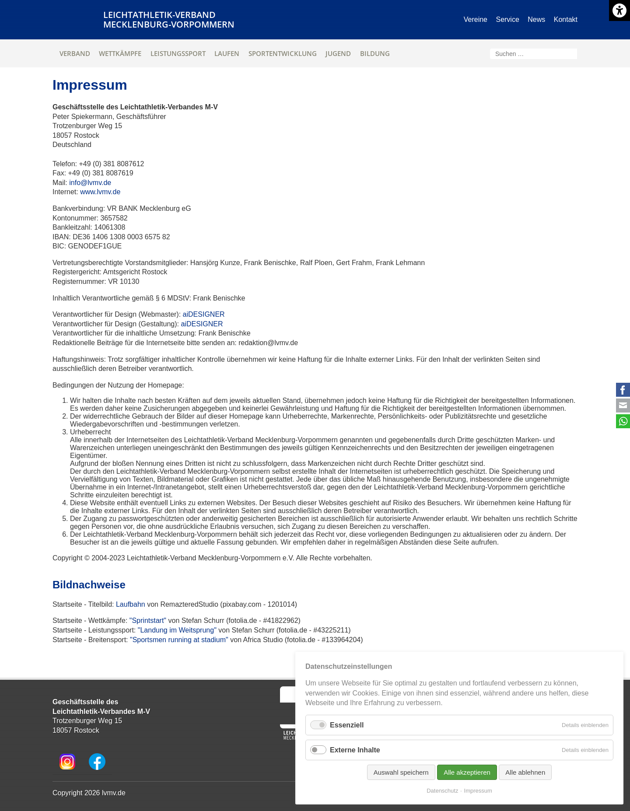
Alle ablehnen (525, 772)
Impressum (478, 790)
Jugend (338, 53)
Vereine (475, 19)
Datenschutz (442, 790)
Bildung (375, 53)
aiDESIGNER (204, 314)
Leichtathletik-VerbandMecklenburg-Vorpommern (168, 19)
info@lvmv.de (90, 182)
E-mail (623, 405)
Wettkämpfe (120, 53)
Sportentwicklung (282, 53)
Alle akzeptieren (467, 772)
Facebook (623, 390)
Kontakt (566, 19)
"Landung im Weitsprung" (177, 630)
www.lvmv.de (100, 192)
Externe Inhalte (355, 750)
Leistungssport (178, 53)
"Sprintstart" (148, 620)
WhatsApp (623, 421)
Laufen (226, 53)
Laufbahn (130, 604)
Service (507, 19)
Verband (75, 53)
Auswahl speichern (401, 772)
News (536, 19)
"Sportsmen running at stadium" (179, 639)
